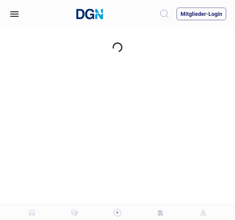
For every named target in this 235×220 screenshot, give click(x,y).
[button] (14, 14)
